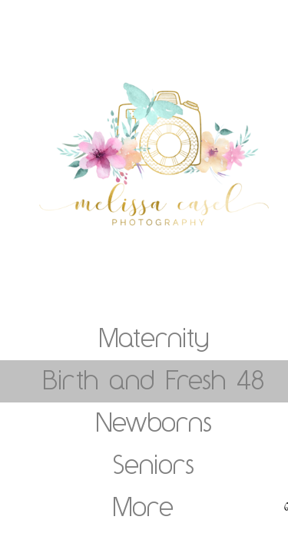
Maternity (154, 337)
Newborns (154, 421)
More (143, 506)
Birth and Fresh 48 (153, 379)
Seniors (153, 464)
